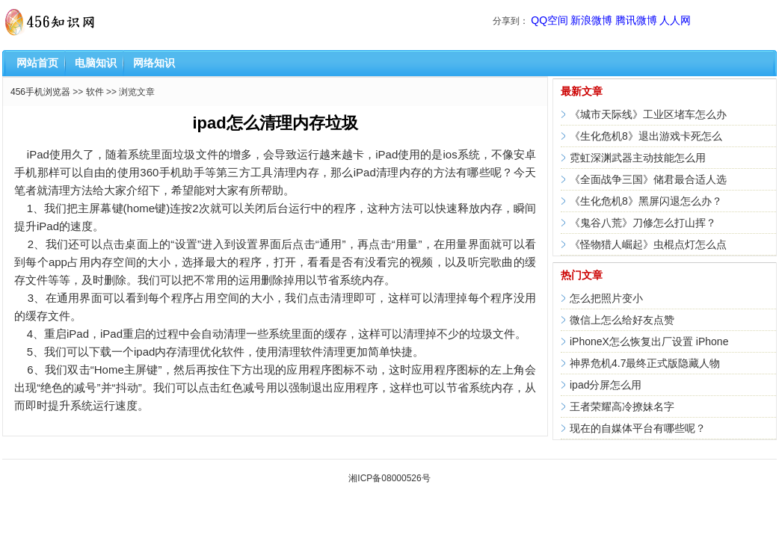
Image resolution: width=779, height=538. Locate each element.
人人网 (675, 20)
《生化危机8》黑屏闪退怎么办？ (646, 201)
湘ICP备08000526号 (389, 478)
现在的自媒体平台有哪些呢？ (638, 428)
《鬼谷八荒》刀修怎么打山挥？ (643, 223)
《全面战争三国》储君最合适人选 (648, 179)
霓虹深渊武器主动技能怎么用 (638, 158)
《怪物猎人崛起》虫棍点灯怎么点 (648, 244)
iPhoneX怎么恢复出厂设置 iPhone (649, 341)
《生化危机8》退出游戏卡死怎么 (646, 136)
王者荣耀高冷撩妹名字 (622, 406)
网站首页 (37, 63)
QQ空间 (549, 20)
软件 (95, 92)
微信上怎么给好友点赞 (622, 320)
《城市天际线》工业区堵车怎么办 (648, 114)
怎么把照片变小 (606, 298)
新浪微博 (591, 20)
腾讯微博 (636, 20)
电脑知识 (96, 63)
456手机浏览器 (40, 92)
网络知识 (154, 63)
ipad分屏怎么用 (605, 385)
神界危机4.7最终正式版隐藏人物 (645, 363)
